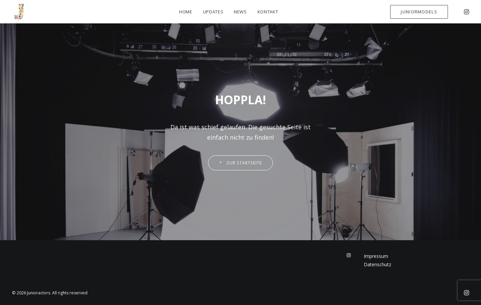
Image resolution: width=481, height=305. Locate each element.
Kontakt (268, 12)
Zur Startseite (240, 163)
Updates (213, 12)
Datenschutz (377, 264)
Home (185, 12)
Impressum (376, 256)
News (240, 12)
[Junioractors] (18, 11)
